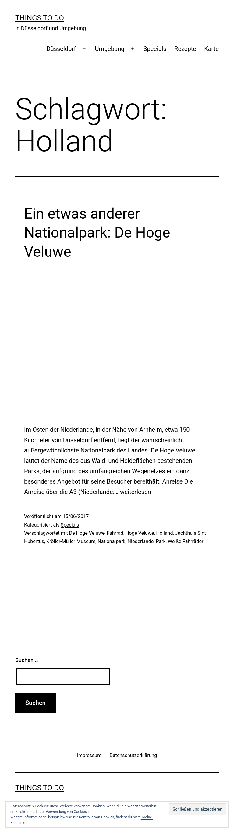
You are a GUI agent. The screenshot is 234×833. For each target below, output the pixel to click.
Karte (211, 48)
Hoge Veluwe (140, 533)
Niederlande (141, 541)
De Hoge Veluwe (87, 533)
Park (160, 541)
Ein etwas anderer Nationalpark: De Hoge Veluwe (97, 232)
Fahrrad (115, 533)
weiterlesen (135, 491)
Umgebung (110, 48)
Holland (164, 533)
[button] (197, 809)
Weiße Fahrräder (186, 541)
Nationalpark (111, 541)
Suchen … (27, 660)
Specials (155, 48)
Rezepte (185, 48)
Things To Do (39, 18)
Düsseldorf (61, 48)
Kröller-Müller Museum (70, 541)
